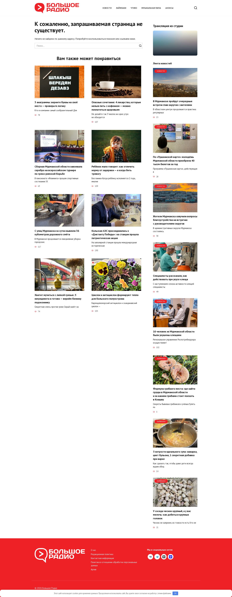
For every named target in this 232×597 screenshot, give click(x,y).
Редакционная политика (102, 554)
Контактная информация (102, 558)
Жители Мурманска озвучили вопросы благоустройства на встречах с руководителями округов (175, 220)
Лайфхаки (121, 8)
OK (175, 593)
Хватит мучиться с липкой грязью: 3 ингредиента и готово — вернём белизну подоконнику (58, 298)
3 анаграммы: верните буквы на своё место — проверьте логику (56, 104)
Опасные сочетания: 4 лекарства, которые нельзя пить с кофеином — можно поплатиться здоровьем (112, 106)
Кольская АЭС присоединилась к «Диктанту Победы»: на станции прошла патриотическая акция (115, 234)
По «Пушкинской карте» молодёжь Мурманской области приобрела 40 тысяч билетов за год (173, 160)
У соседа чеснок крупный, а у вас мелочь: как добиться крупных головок (172, 514)
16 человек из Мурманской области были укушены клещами (173, 333)
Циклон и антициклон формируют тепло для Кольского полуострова (115, 296)
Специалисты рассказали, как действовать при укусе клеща (170, 277)
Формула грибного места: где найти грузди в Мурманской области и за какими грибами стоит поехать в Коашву (174, 394)
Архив (93, 569)
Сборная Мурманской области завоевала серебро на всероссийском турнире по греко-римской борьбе (58, 170)
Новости (107, 8)
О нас (93, 550)
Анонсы (169, 8)
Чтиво (134, 8)
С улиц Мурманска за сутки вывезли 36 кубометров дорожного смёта (57, 232)
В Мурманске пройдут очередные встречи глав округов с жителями (172, 103)
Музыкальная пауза (151, 8)
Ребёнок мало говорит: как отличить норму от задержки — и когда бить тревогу (113, 170)
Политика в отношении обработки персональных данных (114, 564)
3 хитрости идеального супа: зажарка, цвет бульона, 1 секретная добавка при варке (175, 455)
